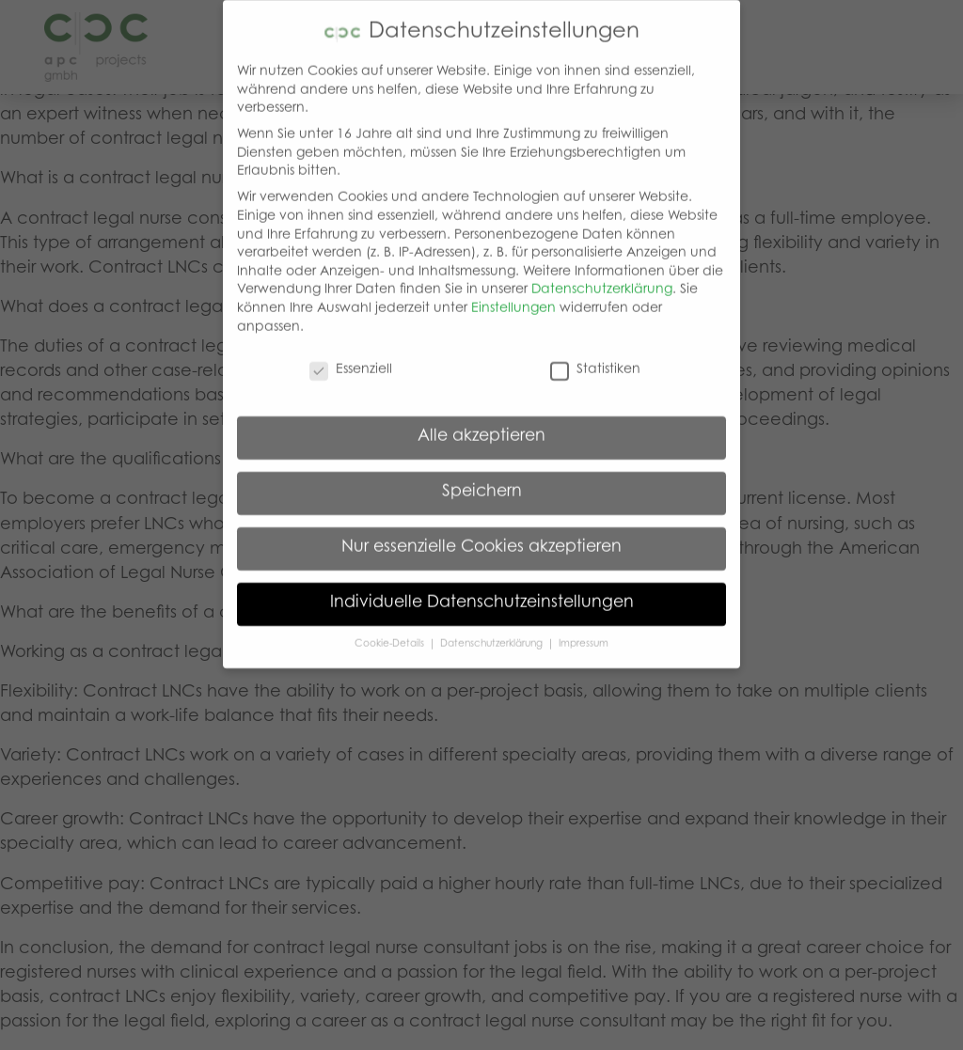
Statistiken (595, 355)
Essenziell (350, 355)
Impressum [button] (583, 628)
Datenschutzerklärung (601, 274)
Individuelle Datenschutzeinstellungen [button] (482, 587)
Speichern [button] (482, 476)
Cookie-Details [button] (391, 628)
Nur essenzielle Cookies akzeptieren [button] (481, 532)
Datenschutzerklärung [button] (492, 628)
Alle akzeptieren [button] (481, 421)
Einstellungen (513, 293)
